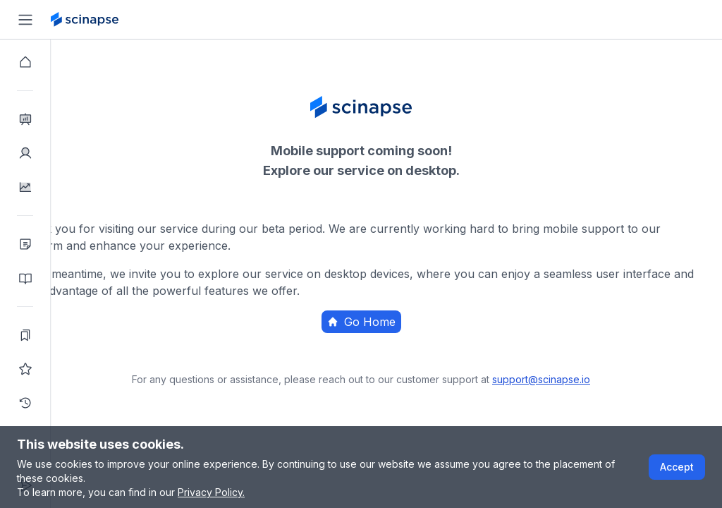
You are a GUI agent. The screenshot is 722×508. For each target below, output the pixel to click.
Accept (677, 467)
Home (437, 349)
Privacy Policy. (211, 492)
